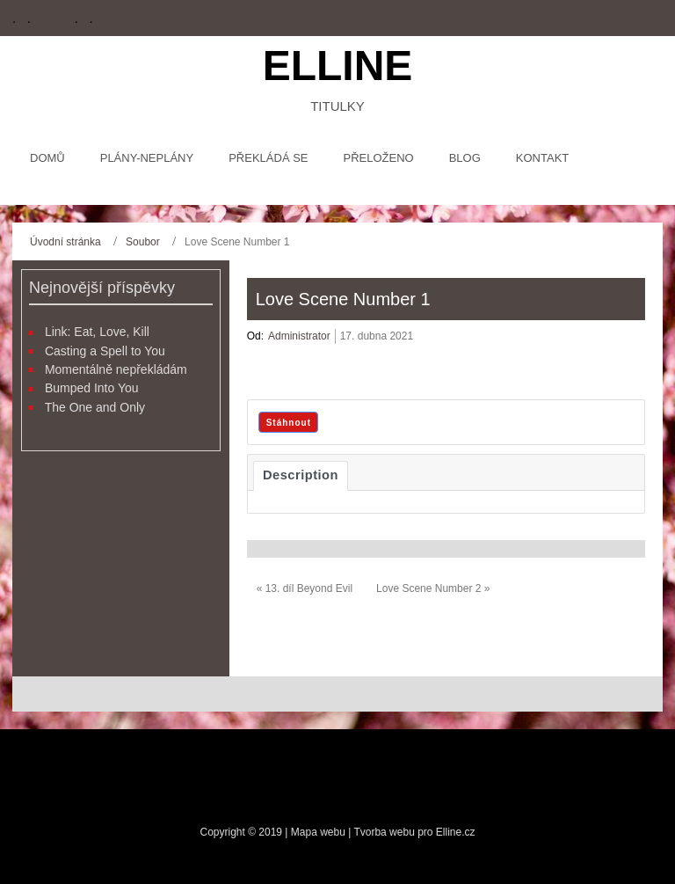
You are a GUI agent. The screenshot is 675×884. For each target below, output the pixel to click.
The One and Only (95, 407)
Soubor (143, 242)
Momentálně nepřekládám (116, 369)
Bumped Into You (92, 388)
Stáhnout (288, 422)
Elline (338, 65)
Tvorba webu (383, 832)
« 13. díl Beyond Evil (304, 588)
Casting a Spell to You (105, 351)
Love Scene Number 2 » (433, 588)
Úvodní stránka (65, 242)
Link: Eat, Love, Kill (97, 332)
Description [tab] (300, 475)
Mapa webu (319, 832)
